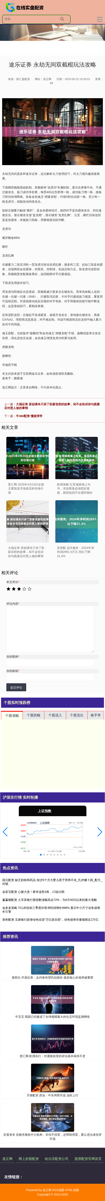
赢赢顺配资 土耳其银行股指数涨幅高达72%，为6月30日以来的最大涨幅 (49, 899)
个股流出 (76, 715)
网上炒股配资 (29, 1159)
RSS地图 (58, 1190)
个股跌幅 (33, 715)
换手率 (96, 715)
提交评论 (16, 687)
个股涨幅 (12, 715)
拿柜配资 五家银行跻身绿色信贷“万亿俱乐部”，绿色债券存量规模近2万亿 (50, 919)
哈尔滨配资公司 (56, 1159)
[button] (5, 832)
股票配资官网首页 (88, 1159)
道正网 (7, 1159)
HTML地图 (72, 1190)
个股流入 (55, 715)
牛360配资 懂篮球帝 (29, 416)
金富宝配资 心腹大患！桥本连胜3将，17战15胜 (33, 891)
